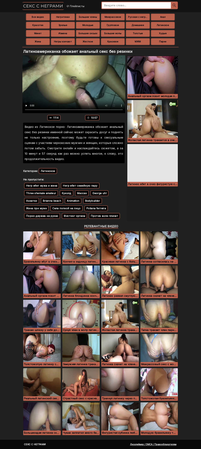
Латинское (163, 25)
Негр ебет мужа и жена (41, 185)
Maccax (82, 193)
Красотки (37, 25)
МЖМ (138, 41)
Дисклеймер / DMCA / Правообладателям (153, 444)
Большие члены (88, 17)
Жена (38, 41)
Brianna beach (52, 200)
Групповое (113, 25)
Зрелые (63, 25)
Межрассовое (113, 17)
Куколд (66, 193)
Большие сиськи (88, 33)
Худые (163, 33)
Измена (63, 33)
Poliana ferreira (96, 208)
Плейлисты (75, 6)
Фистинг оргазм (74, 215)
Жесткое (88, 41)
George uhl (99, 193)
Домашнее (138, 25)
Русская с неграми (139, 17)
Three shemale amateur (41, 193)
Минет (38, 33)
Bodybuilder (92, 200)
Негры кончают (63, 41)
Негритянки (63, 17)
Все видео (38, 17)
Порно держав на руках (42, 215)
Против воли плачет (104, 215)
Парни (162, 41)
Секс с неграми (43, 6)
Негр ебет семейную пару (80, 185)
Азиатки (31, 200)
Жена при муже (36, 208)
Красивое (112, 41)
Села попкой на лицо (66, 208)
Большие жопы (112, 33)
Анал (163, 17)
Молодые (87, 25)
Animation (73, 200)
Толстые (138, 33)
